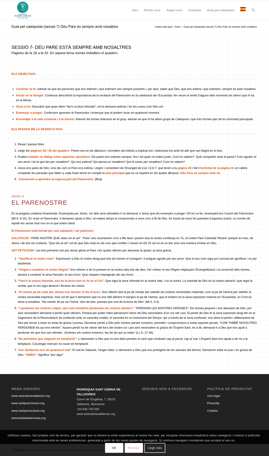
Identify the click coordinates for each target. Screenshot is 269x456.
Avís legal (213, 396)
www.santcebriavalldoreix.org (30, 396)
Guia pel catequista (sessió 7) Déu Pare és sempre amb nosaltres (64, 27)
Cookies (212, 410)
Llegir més (155, 448)
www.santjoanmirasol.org (28, 403)
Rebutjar (134, 448)
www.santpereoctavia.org (28, 410)
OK (114, 448)
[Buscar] (253, 10)
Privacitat (213, 403)
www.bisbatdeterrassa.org (28, 418)
